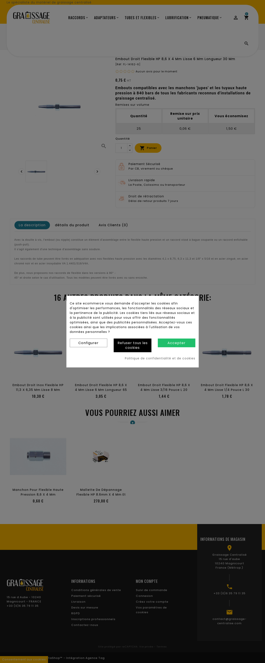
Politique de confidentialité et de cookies (160, 358)
